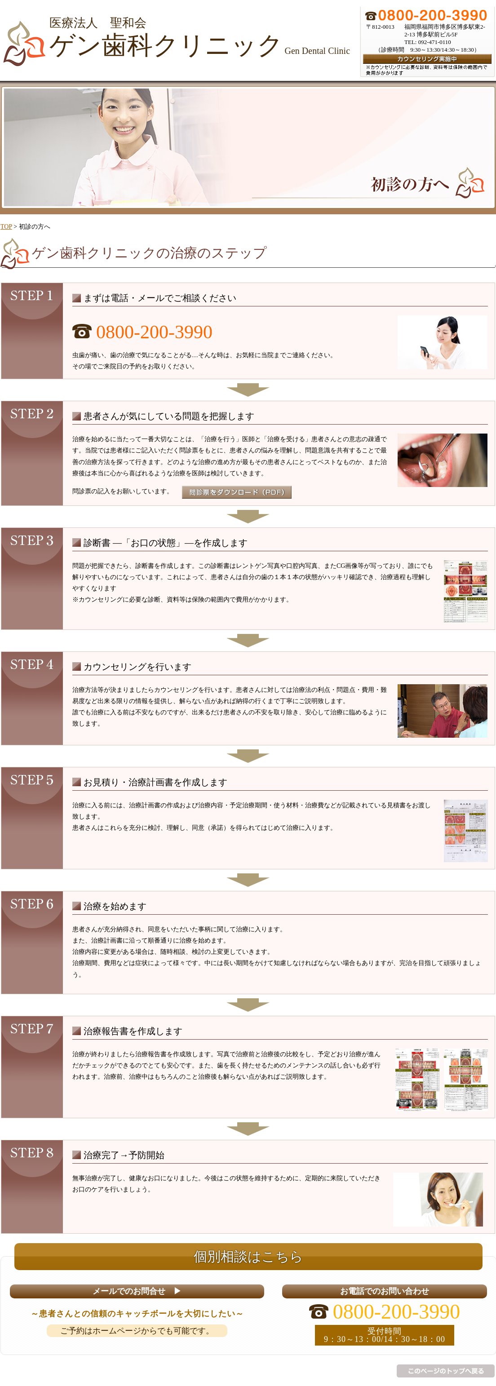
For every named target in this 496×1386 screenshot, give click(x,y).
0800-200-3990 (154, 332)
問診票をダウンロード (237, 492)
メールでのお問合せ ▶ (137, 1291)
